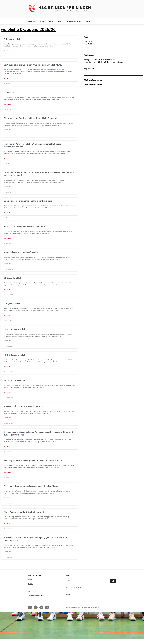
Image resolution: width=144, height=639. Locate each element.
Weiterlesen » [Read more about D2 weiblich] (8, 103)
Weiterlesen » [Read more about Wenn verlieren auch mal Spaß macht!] (8, 262)
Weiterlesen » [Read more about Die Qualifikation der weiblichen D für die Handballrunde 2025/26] (8, 78)
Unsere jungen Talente (75, 21)
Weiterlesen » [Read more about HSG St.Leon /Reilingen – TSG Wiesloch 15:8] (8, 237)
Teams (61, 21)
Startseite (31, 21)
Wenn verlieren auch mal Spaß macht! (21, 251)
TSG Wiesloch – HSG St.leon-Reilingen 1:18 (23, 404)
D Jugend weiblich (12, 39)
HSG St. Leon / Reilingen (64, 7)
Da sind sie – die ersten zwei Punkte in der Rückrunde (28, 200)
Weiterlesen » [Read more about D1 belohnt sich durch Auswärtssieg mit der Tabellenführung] (8, 495)
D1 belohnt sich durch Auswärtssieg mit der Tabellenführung (31, 483)
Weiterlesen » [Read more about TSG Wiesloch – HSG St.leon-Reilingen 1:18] (8, 415)
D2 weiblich (9, 92)
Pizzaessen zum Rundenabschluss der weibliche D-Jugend (30, 118)
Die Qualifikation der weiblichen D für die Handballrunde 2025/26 (33, 65)
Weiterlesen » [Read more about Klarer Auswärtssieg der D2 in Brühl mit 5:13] (8, 520)
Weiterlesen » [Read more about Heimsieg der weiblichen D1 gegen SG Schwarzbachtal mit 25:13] (8, 469)
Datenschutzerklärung (35, 592)
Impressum (68, 588)
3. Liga (52, 21)
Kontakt (88, 21)
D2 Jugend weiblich (13, 276)
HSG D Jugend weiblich (14, 327)
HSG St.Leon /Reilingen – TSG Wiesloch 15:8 (24, 225)
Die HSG (42, 21)
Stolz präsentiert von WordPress (90, 604)
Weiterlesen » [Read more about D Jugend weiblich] (8, 50)
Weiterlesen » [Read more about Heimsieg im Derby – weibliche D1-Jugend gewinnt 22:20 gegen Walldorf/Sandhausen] (8, 157)
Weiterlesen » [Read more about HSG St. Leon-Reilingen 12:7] (8, 390)
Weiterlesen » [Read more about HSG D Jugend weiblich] (8, 339)
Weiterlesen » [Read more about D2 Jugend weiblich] (8, 288)
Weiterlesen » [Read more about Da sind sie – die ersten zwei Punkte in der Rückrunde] (8, 211)
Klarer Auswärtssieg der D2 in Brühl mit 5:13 (24, 509)
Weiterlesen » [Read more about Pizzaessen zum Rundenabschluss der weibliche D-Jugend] (8, 129)
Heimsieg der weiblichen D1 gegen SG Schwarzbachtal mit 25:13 (33, 458)
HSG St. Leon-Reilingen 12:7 (16, 378)
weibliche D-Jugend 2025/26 (28, 29)
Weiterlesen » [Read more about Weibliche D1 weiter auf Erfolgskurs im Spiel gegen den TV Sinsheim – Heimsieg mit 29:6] (8, 548)
